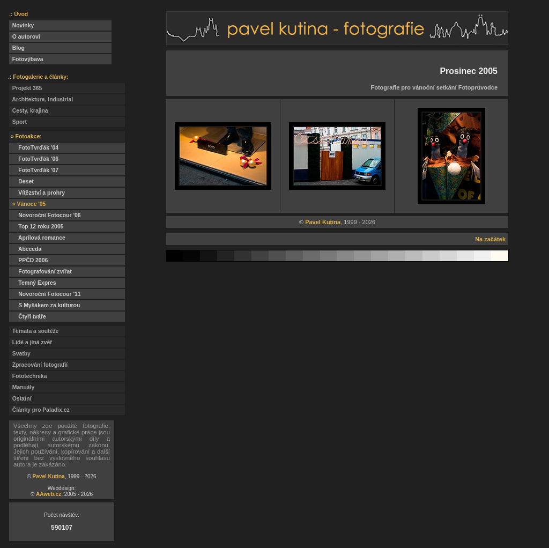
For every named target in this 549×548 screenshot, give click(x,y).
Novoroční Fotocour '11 (45, 294)
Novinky (21, 25)
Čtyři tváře (27, 317)
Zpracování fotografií (38, 365)
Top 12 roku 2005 (36, 226)
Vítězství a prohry (37, 193)
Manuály (21, 387)
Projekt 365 (25, 88)
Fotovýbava (26, 59)
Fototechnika (28, 376)
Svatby (20, 354)
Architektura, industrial (41, 99)
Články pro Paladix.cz (39, 410)
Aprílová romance (37, 238)
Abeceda (25, 249)
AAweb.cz (48, 494)
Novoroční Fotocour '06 (45, 215)
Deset (21, 181)
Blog (17, 48)
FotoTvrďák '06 (33, 159)
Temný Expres (32, 283)
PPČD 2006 (28, 260)
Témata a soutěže (33, 331)
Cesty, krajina (28, 111)
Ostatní (20, 399)
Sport (18, 122)
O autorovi (24, 37)
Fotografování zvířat (40, 272)
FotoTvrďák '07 (33, 170)
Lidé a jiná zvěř (30, 342)
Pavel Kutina (49, 476)
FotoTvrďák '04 (33, 148)
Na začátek (490, 239)
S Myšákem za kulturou (44, 305)
